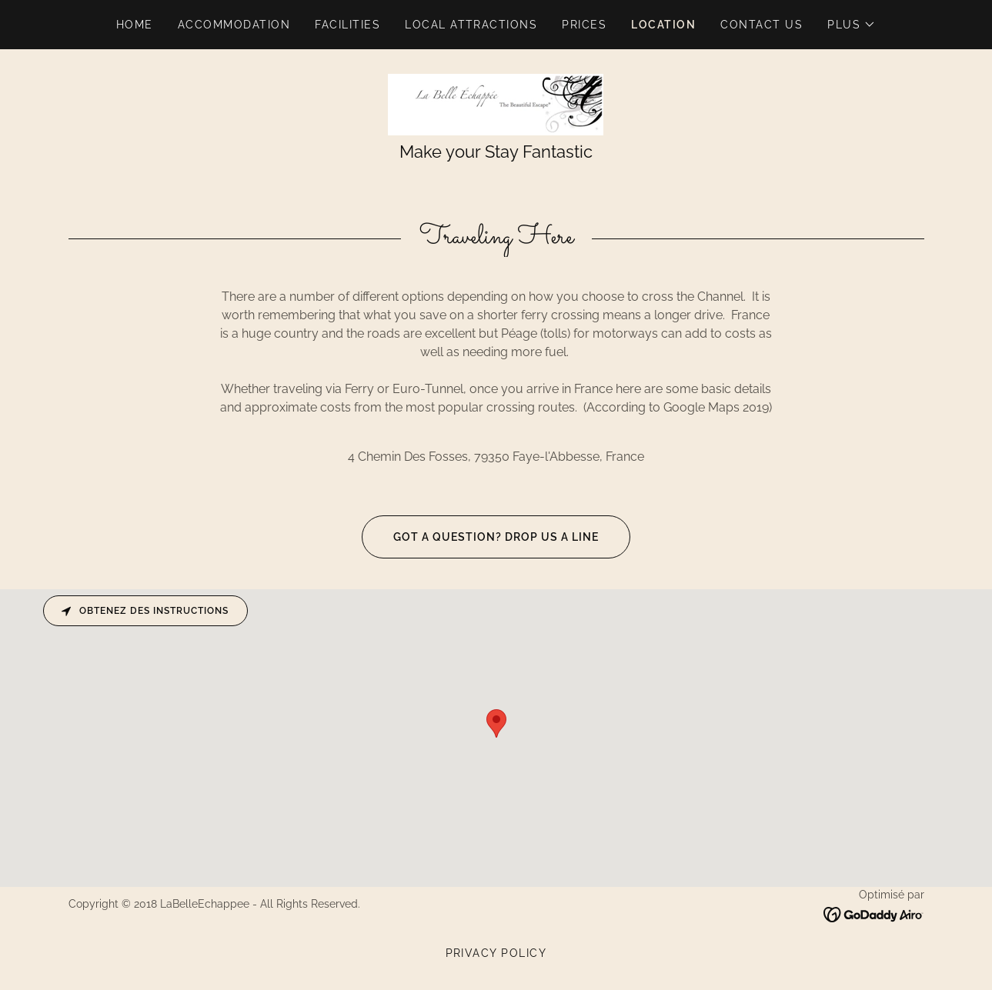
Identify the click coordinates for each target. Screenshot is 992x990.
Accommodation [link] (234, 24)
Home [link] (134, 24)
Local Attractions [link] (471, 24)
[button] (851, 24)
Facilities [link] (347, 24)
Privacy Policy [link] (496, 953)
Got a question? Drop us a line (480, 536)
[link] (495, 103)
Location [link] (663, 24)
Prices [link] (584, 24)
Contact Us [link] (761, 24)
